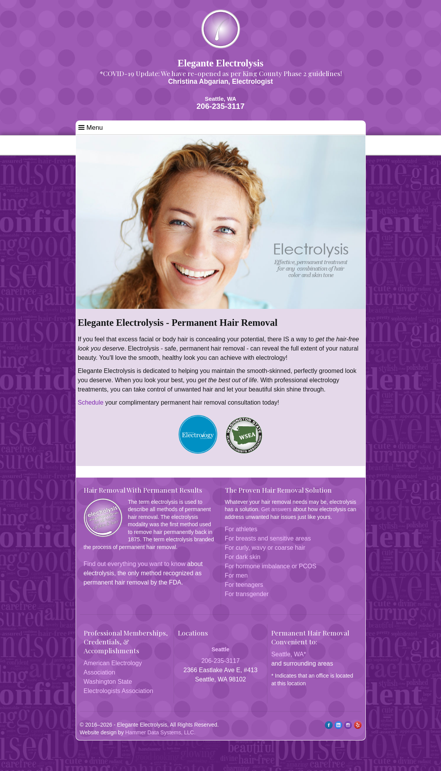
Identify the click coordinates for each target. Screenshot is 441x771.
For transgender (247, 594)
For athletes (241, 529)
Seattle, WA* (288, 654)
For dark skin (242, 557)
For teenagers (244, 584)
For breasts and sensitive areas (268, 538)
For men (236, 575)
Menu (90, 127)
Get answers (276, 509)
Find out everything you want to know (135, 564)
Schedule (91, 402)
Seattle (221, 649)
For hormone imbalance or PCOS (270, 566)
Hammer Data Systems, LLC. (160, 732)
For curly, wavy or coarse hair (265, 547)
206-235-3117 (220, 106)
